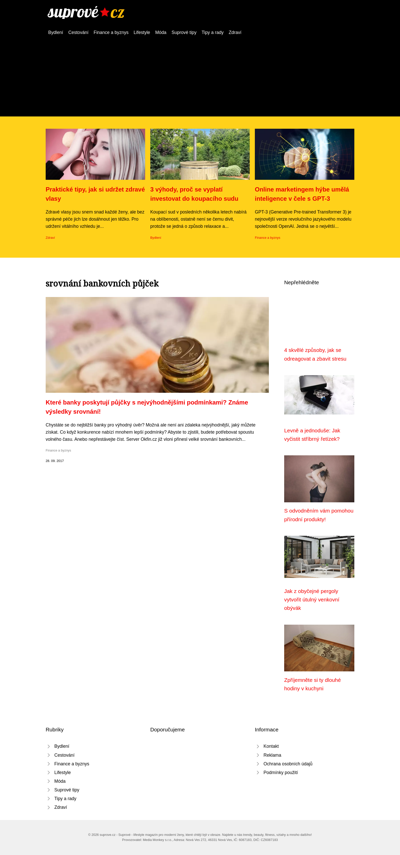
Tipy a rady (212, 32)
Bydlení (55, 32)
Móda (160, 32)
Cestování (78, 32)
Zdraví (235, 32)
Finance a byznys (111, 32)
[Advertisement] (200, 74)
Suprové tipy (183, 32)
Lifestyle (142, 32)
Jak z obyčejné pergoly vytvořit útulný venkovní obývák (311, 599)
